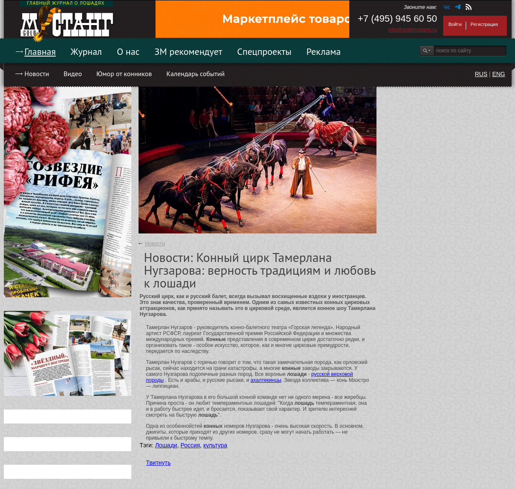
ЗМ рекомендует (189, 51)
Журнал (86, 51)
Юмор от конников (124, 73)
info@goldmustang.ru (412, 30)
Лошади (166, 445)
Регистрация (484, 24)
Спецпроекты (264, 51)
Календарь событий (195, 73)
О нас (128, 51)
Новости (37, 73)
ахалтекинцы (266, 380)
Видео (72, 73)
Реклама (323, 51)
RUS (481, 74)
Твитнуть (158, 462)
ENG (498, 74)
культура (215, 445)
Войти (455, 24)
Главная (40, 51)
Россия (190, 445)
